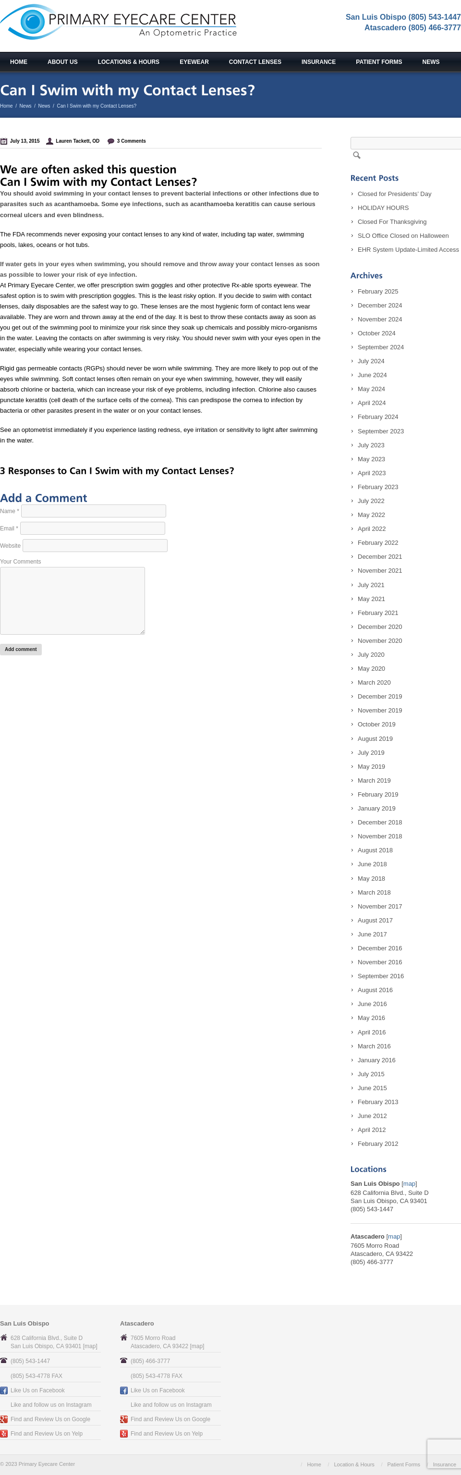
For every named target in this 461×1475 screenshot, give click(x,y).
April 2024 (372, 402)
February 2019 (378, 794)
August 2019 (375, 738)
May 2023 (371, 459)
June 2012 (372, 1115)
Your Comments (20, 561)
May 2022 (371, 514)
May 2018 (371, 878)
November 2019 (380, 710)
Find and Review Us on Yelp (47, 1433)
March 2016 (374, 1046)
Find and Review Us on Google (50, 1419)
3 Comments (131, 141)
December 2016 (380, 948)
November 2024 (380, 319)
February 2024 (378, 416)
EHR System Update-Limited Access (408, 249)
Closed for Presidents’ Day (394, 193)
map (409, 1183)
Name (9, 511)
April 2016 (372, 1032)
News (431, 62)
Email (9, 528)
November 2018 (380, 836)
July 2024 (371, 361)
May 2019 (371, 766)
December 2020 (380, 626)
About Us (63, 62)
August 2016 (375, 990)
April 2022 (372, 528)
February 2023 (378, 487)
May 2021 (371, 598)
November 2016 (380, 962)
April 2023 (372, 473)
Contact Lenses (255, 62)
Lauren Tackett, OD (77, 141)
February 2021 (378, 612)
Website (10, 545)
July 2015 (371, 1074)
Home (18, 62)
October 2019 (377, 724)
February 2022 (378, 542)
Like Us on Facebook (38, 1390)
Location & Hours (354, 1464)
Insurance (319, 62)
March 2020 (374, 682)
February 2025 (378, 291)
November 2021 (380, 570)
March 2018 (374, 892)
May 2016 (371, 1017)
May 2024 (371, 389)
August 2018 (375, 850)
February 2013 (378, 1102)
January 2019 (377, 808)
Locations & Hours (128, 62)
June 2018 (372, 864)
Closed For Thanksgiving (392, 221)
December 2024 (380, 305)
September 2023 (381, 431)
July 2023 (371, 445)
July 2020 (371, 654)
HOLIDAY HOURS (383, 207)
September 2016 (381, 976)
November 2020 (380, 640)
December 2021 (380, 556)
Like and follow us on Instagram (51, 1404)
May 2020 (371, 668)
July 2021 (371, 585)
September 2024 (381, 347)
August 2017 (375, 920)
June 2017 (372, 934)
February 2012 (378, 1143)
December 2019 (380, 696)
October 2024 (377, 333)
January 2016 (377, 1060)
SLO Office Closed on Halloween (403, 235)
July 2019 (371, 752)
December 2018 (380, 822)
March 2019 (374, 780)
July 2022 (371, 500)
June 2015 (372, 1088)
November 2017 (380, 906)
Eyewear (194, 62)
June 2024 (372, 375)
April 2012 (372, 1129)
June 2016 (372, 1004)
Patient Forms (379, 62)
